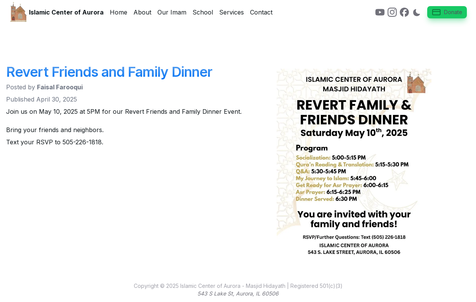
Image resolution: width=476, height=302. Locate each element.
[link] (380, 12)
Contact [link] (261, 12)
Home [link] (118, 12)
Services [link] (231, 12)
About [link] (142, 12)
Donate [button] (447, 12)
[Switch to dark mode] (416, 12)
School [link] (202, 12)
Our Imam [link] (171, 12)
